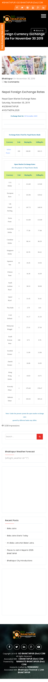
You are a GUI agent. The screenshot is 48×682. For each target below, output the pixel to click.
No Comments (10, 81)
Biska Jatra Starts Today (17, 535)
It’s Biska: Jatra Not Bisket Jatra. (20, 543)
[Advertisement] (24, 489)
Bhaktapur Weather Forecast (20, 451)
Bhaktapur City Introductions (19, 560)
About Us (38, 30)
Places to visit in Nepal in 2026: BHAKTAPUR (20, 552)
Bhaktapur (7, 78)
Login (6, 30)
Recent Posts (12, 520)
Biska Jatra (11, 528)
